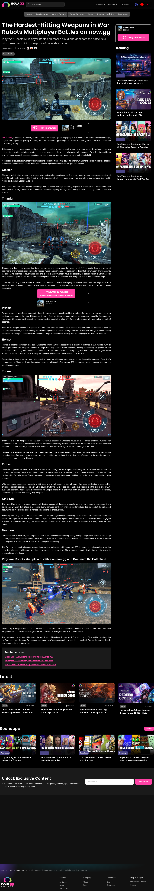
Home (29, 14)
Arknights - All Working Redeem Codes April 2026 (29, 690)
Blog (11, 871)
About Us (97, 4)
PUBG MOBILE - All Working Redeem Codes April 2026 (30, 694)
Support (133, 886)
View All (149, 758)
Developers (109, 4)
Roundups (123, 14)
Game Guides (59, 14)
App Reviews (42, 14)
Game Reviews (77, 14)
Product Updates (105, 14)
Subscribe (143, 812)
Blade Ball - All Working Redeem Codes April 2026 (29, 686)
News (90, 14)
